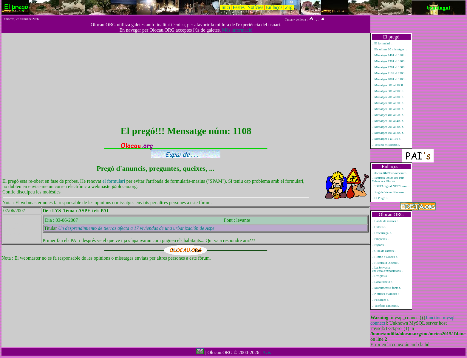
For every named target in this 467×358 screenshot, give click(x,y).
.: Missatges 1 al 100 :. (386, 138)
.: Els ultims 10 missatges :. (390, 49)
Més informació (237, 29)
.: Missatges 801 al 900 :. (388, 91)
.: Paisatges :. (380, 299)
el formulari (114, 181)
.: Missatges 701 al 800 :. (388, 97)
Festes (238, 7)
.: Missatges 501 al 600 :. (388, 109)
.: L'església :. (380, 276)
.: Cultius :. (379, 227)
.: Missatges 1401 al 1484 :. (389, 55)
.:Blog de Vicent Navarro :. (389, 192)
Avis (266, 352)
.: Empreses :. (380, 239)
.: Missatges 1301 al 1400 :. (389, 61)
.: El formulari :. (382, 43)
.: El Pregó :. (380, 198)
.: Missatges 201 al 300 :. (388, 126)
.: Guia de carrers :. (384, 250)
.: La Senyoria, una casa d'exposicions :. (387, 269)
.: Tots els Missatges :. (386, 144)
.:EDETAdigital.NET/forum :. (391, 186)
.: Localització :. (382, 281)
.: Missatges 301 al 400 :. (388, 121)
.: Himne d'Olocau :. (385, 256)
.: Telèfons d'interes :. (385, 305)
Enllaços (274, 7)
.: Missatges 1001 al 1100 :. (389, 79)
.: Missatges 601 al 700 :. (388, 103)
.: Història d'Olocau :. (385, 262)
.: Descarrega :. (382, 233)
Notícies (255, 7)
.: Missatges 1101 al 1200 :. (389, 73)
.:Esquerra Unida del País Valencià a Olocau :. (388, 179)
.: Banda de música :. (385, 221)
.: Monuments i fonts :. (386, 287)
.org (289, 7)
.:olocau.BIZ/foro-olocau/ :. (389, 173)
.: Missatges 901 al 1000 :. (388, 85)
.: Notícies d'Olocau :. (386, 293)
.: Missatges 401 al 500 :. (388, 115)
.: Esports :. (379, 245)
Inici (225, 7)
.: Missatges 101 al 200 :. (388, 132)
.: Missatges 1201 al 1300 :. (389, 67)
